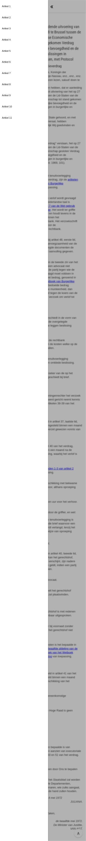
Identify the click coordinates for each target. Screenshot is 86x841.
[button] (24, 6)
